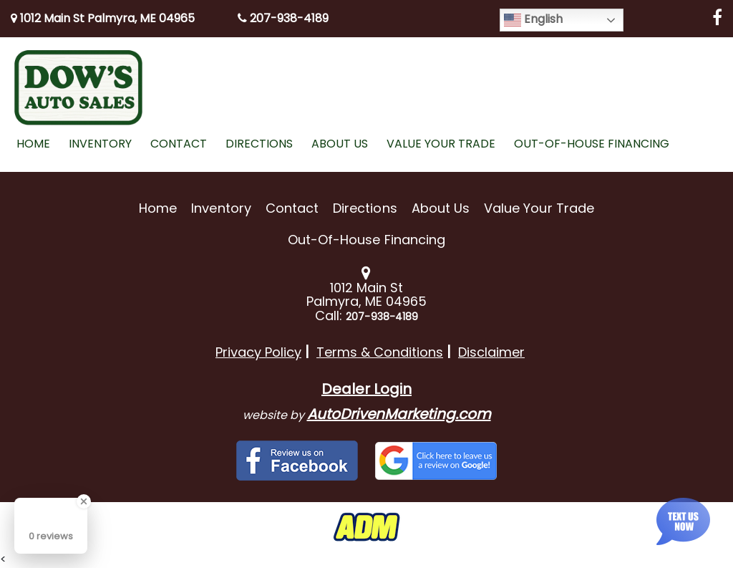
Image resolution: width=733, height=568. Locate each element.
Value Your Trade (539, 208)
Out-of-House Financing (366, 240)
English (533, 20)
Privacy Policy (258, 352)
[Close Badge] (84, 501)
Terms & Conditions (379, 352)
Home (158, 208)
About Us (441, 208)
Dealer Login (366, 389)
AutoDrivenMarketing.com (399, 414)
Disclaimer (491, 352)
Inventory (221, 208)
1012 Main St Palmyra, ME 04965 (103, 18)
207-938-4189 (283, 18)
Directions (365, 208)
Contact (292, 208)
